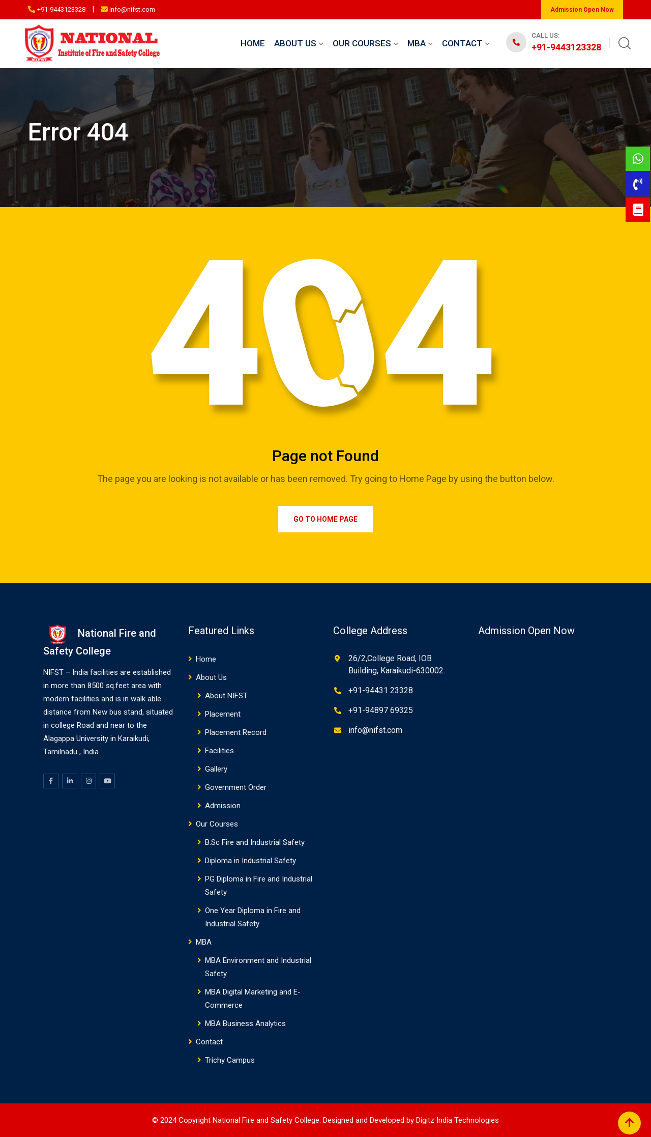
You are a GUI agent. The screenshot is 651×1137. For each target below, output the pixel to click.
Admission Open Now (582, 9)
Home (253, 43)
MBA (416, 43)
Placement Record (236, 732)
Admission (223, 805)
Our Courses (362, 43)
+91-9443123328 (61, 9)
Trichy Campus (230, 1060)
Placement (223, 714)
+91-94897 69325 (380, 710)
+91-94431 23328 (380, 690)
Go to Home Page (325, 519)
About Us (295, 43)
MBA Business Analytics (245, 1023)
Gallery (216, 769)
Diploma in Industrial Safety (250, 860)
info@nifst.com (132, 9)
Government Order (236, 787)
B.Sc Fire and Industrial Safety (255, 842)
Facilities (219, 750)
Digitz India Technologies (457, 1120)
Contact (462, 43)
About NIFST (226, 695)
